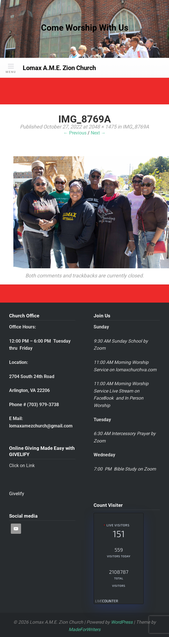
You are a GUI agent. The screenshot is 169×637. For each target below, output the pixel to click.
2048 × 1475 (102, 127)
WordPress (122, 622)
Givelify (16, 493)
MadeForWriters (84, 629)
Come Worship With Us (84, 28)
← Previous (74, 133)
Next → (98, 133)
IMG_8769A (136, 127)
